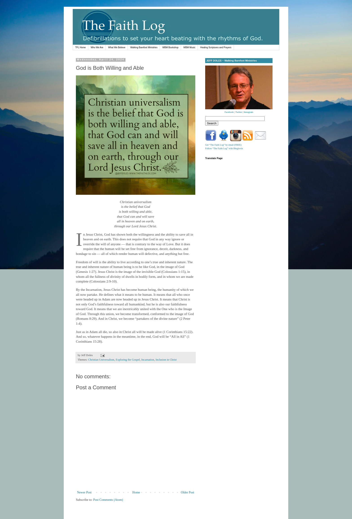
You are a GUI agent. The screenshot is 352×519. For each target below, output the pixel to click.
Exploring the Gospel (128, 359)
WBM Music (189, 47)
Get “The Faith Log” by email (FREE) (223, 145)
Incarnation (147, 359)
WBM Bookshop (170, 47)
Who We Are (97, 47)
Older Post (187, 492)
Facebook (229, 112)
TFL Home (80, 47)
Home (136, 492)
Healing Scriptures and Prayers (215, 47)
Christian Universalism (101, 359)
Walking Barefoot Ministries (143, 47)
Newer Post (84, 492)
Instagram (248, 112)
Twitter (238, 112)
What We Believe (116, 47)
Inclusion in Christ (166, 359)
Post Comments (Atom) (108, 499)
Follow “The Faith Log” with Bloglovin (224, 148)
